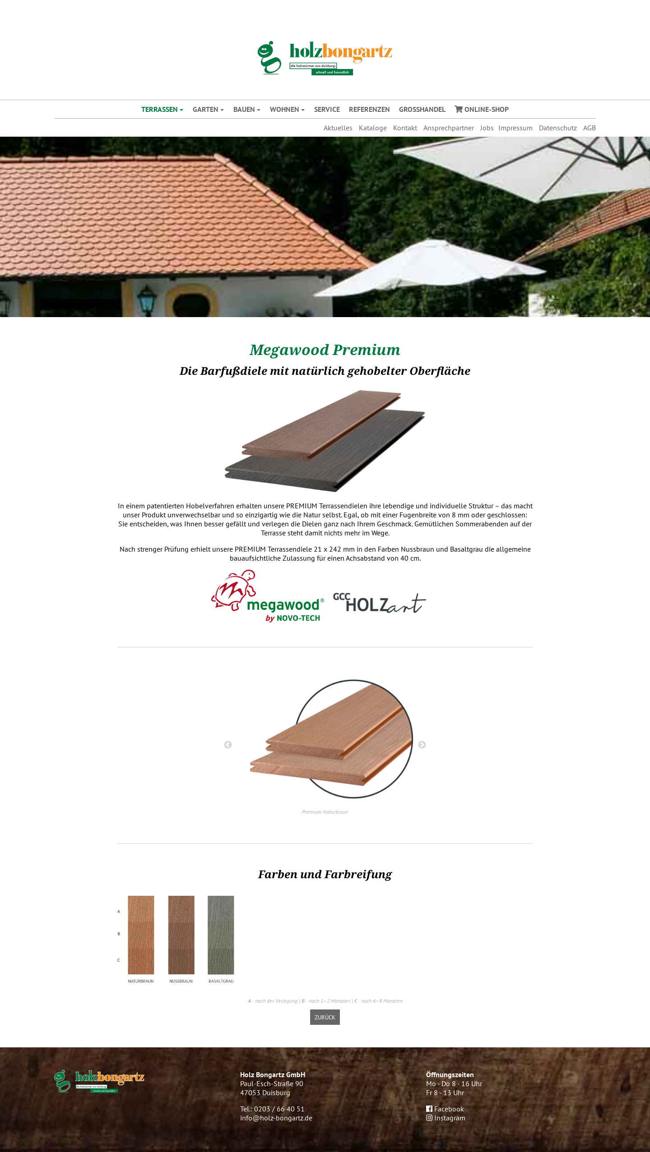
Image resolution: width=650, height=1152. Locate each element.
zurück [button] (325, 1017)
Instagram (445, 1117)
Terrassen (159, 109)
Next (422, 745)
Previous (227, 745)
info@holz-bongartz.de (276, 1117)
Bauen (244, 109)
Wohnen (284, 109)
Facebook (445, 1108)
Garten (205, 109)
